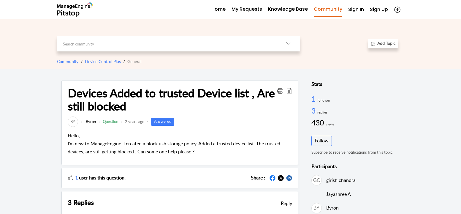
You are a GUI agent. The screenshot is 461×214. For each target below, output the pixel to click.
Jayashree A (338, 194)
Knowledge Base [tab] (288, 9)
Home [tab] (218, 9)
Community (67, 61)
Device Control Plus (103, 61)
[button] (280, 91)
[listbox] (288, 43)
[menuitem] (356, 10)
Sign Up (379, 9)
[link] (73, 121)
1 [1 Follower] (314, 99)
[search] (166, 43)
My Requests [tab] (247, 9)
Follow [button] (322, 140)
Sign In (356, 9)
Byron (90, 121)
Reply (286, 203)
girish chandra (341, 180)
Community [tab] (328, 9)
